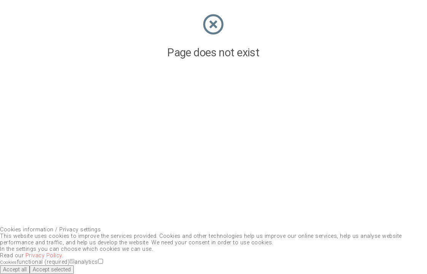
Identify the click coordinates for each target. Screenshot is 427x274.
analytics (89, 262)
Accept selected (52, 269)
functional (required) (46, 262)
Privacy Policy (43, 255)
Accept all (15, 269)
